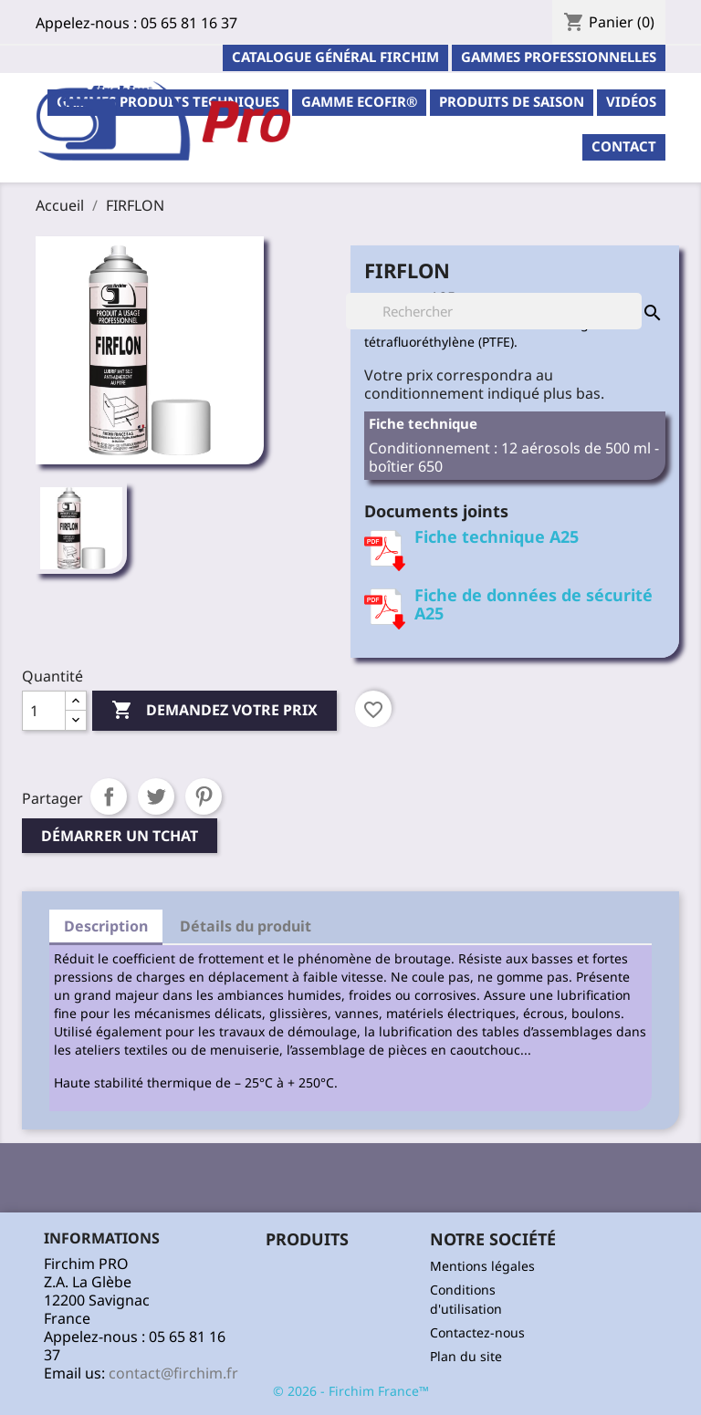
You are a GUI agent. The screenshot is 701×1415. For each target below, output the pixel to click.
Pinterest (203, 796)
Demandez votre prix (214, 711)
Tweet (156, 796)
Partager (108, 796)
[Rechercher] (494, 311)
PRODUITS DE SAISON (511, 101)
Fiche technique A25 (496, 536)
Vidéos (631, 101)
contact (623, 146)
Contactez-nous (477, 1332)
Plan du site (466, 1356)
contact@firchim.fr (173, 1373)
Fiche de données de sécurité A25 (533, 604)
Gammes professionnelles (558, 56)
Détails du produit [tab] (245, 926)
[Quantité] (44, 711)
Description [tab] (106, 926)
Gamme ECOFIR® (359, 101)
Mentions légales (482, 1266)
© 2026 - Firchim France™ (351, 1390)
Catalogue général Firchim (335, 56)
